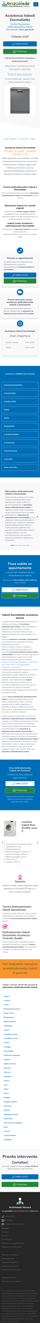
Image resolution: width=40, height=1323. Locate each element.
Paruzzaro (8, 1106)
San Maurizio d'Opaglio (13, 1123)
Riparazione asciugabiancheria (13, 1243)
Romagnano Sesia (11, 1114)
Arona (6, 1005)
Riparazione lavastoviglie (11, 1270)
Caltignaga (8, 1026)
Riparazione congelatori (10, 1255)
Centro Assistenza (10, 139)
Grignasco (8, 1076)
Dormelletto (23, 139)
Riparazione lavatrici (9, 1277)
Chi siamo (5, 1232)
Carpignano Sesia (10, 1034)
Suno (6, 1127)
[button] (2, 516)
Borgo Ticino (9, 1013)
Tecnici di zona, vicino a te (20, 74)
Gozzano (7, 1072)
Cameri (6, 1030)
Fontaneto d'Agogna (12, 1055)
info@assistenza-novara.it (13, 1224)
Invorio (6, 1080)
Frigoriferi (22, 662)
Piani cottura (11, 665)
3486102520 (20, 43)
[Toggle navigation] (35, 4)
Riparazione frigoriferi (10, 1262)
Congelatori (6, 667)
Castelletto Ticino (11, 1038)
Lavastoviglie (13, 662)
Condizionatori (32, 662)
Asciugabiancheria (23, 665)
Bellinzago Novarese (12, 1009)
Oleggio (7, 1097)
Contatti (5, 1236)
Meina (6, 1089)
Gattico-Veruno (10, 1064)
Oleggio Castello (10, 1102)
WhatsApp (20, 51)
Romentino (8, 1118)
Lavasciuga (16, 667)
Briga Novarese (10, 1021)
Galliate (7, 1059)
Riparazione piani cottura (11, 1281)
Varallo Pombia (10, 1135)
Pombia (7, 1110)
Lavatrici (5, 662)
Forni (3, 665)
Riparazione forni (8, 1258)
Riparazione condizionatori (11, 1247)
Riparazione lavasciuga (10, 1266)
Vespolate (8, 1140)
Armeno (7, 1000)
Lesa (5, 1085)
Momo (6, 1093)
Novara (6, 996)
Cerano (6, 1043)
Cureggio (7, 1047)
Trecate (7, 1131)
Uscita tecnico (7, 1239)
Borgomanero (9, 1017)
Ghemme (7, 1068)
